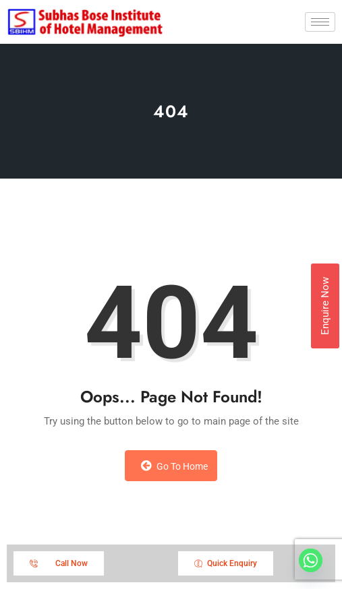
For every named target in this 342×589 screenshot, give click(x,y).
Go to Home (174, 466)
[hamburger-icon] (320, 22)
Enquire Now (325, 306)
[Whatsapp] (310, 560)
